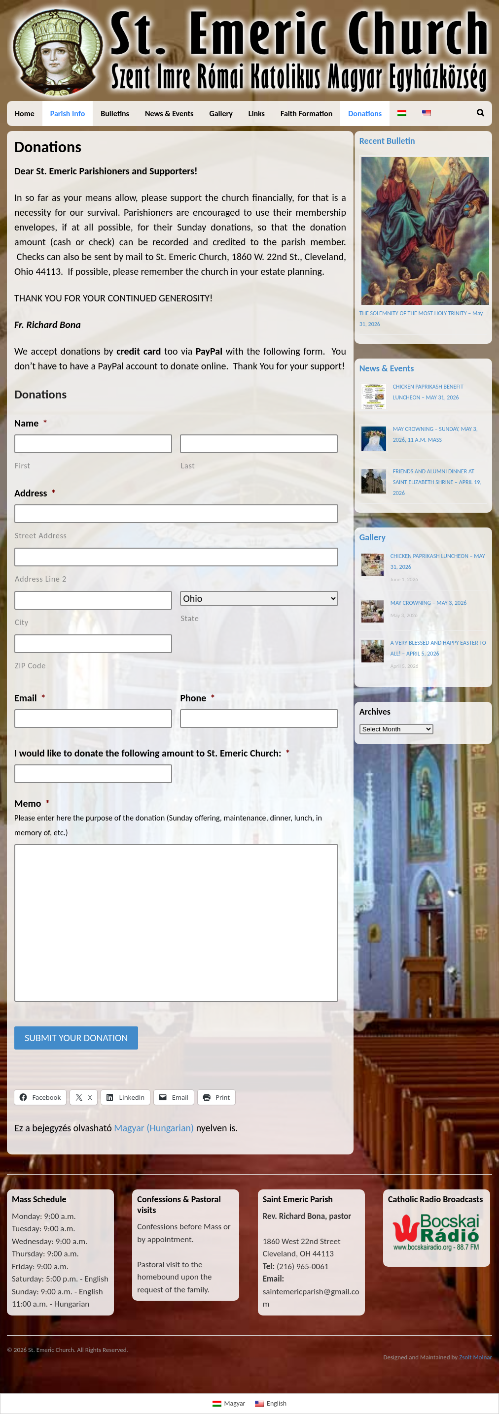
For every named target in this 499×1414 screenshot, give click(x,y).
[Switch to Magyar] (229, 1403)
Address (35, 493)
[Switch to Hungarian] (402, 113)
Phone (197, 698)
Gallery (220, 113)
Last (187, 465)
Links (257, 113)
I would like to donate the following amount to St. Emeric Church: (152, 753)
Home (25, 113)
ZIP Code (30, 665)
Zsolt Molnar (475, 1357)
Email (30, 698)
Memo (32, 803)
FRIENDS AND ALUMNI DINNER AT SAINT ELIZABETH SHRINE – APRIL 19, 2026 (437, 482)
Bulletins (115, 113)
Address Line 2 (41, 579)
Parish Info (67, 113)
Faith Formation (306, 113)
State (189, 618)
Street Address (41, 535)
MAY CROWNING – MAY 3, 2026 (429, 602)
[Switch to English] (270, 1403)
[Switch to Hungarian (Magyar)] (154, 1128)
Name (30, 423)
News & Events (169, 113)
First (23, 465)
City (22, 622)
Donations (365, 113)
